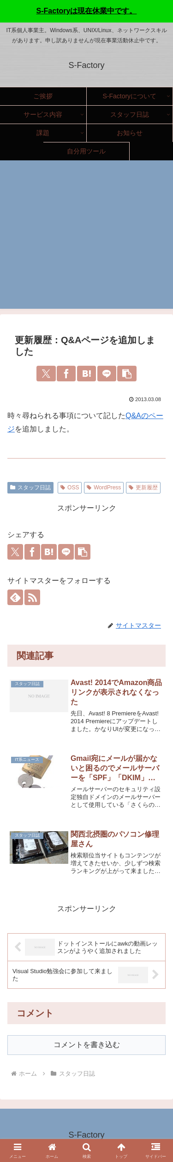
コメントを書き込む (87, 1045)
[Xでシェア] (45, 373)
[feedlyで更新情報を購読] (15, 597)
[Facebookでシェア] (66, 373)
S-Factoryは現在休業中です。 (86, 11)
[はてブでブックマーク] (86, 373)
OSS (69, 487)
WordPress (104, 487)
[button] (126, 373)
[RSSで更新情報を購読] (32, 597)
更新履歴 (143, 487)
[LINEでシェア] (106, 373)
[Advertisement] (86, 240)
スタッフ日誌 (30, 487)
